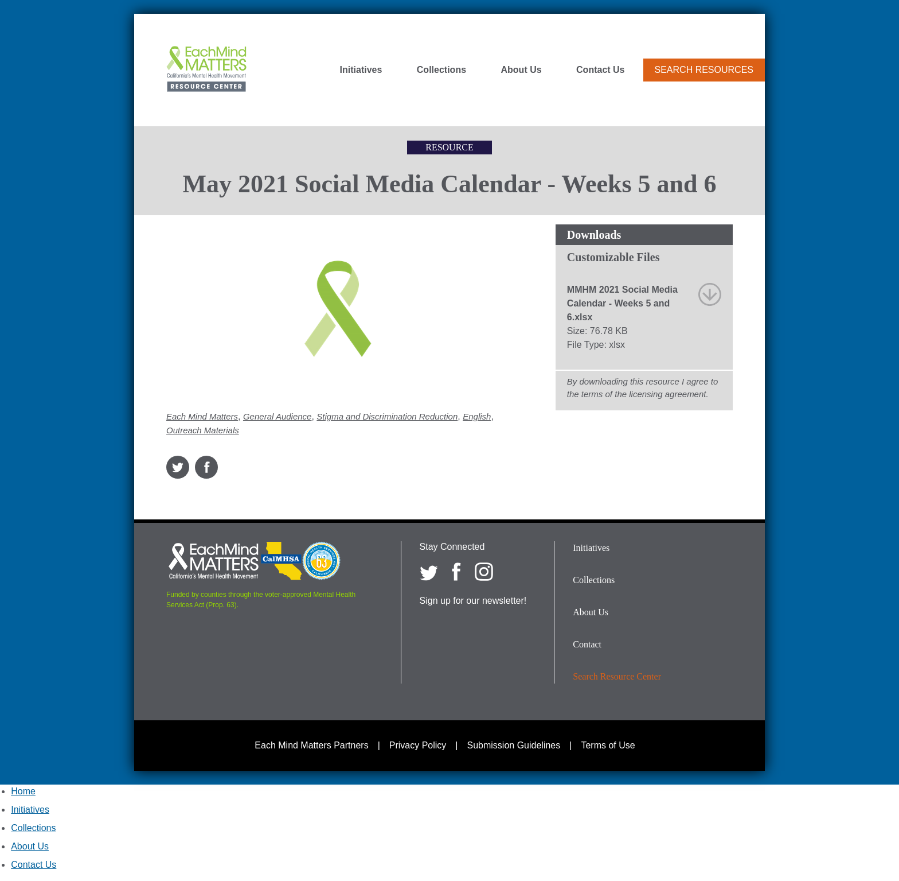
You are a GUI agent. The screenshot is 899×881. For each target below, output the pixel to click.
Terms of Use (608, 745)
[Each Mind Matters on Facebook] (456, 571)
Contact (587, 644)
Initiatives (361, 70)
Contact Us (600, 70)
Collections (441, 70)
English (477, 416)
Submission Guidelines (514, 745)
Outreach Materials (202, 430)
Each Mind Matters (202, 416)
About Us (521, 70)
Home (23, 791)
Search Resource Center (617, 676)
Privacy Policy (418, 745)
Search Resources (704, 70)
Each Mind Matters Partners (311, 745)
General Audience (277, 416)
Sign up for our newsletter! (473, 601)
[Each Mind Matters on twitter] (429, 571)
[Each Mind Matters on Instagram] (484, 571)
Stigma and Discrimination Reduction (387, 416)
